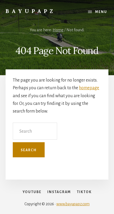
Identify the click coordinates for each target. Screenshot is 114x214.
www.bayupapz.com (73, 204)
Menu (101, 12)
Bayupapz (31, 11)
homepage (89, 88)
